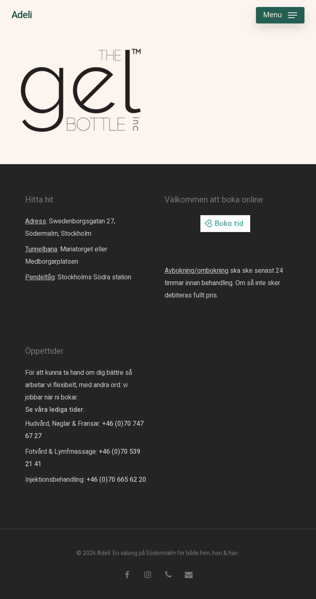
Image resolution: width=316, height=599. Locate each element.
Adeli (22, 15)
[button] (280, 15)
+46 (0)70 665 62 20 (116, 480)
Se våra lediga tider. (54, 410)
